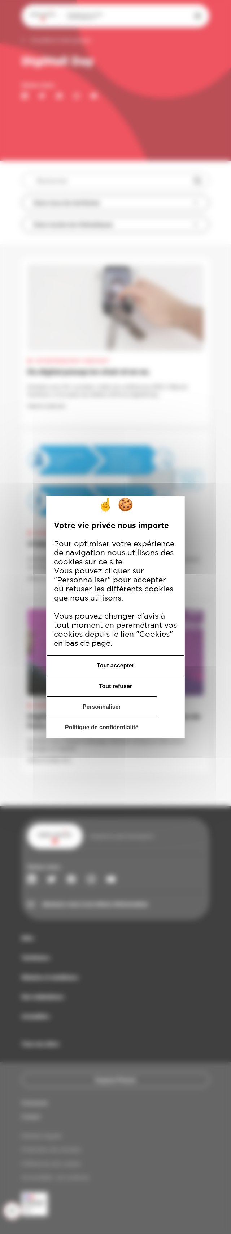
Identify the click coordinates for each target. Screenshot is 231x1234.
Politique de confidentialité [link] (102, 727)
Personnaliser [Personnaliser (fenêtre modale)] (102, 707)
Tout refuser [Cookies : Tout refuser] (115, 686)
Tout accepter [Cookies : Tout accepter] (115, 665)
